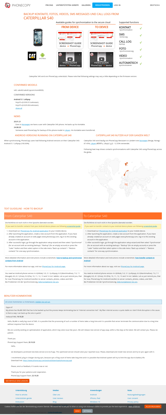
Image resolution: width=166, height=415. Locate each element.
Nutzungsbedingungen (136, 394)
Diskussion (19, 402)
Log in (117, 5)
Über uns (56, 394)
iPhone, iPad (95, 398)
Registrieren (102, 5)
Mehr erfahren (134, 407)
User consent (132, 398)
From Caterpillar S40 (70, 39)
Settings (87, 411)
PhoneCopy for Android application (35, 231)
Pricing (49, 5)
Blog (54, 402)
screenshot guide (73, 226)
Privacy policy (132, 402)
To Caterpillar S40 (101, 39)
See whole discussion (17, 381)
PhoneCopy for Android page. (54, 266)
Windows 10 (95, 402)
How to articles (21, 394)
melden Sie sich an (42, 302)
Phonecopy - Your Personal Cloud (17, 5)
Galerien (86, 5)
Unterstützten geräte (67, 5)
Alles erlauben (153, 406)
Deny (77, 411)
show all (19, 108)
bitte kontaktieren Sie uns (48, 282)
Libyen (67, 130)
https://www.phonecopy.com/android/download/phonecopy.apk (47, 361)
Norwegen (26, 124)
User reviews (58, 398)
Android (93, 394)
